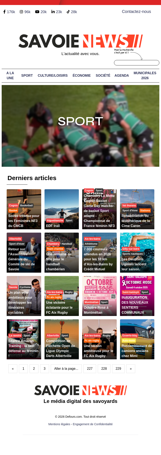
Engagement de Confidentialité (93, 424)
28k (74, 12)
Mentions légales (59, 424)
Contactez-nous (136, 11)
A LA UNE (10, 75)
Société (103, 75)
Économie (82, 75)
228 (104, 368)
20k (44, 12)
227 (90, 368)
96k (27, 12)
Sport (27, 75)
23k (59, 12)
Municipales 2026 (145, 75)
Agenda (122, 75)
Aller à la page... (66, 368)
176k (11, 12)
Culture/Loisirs (53, 75)
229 (118, 368)
